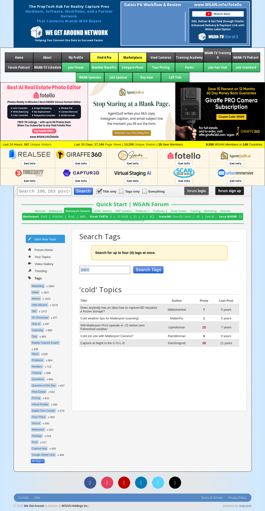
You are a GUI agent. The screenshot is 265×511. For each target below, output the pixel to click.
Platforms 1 (143, 211)
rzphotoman (177, 327)
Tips (34, 336)
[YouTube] (124, 483)
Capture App (39, 448)
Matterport (55, 211)
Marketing (210, 211)
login (196, 191)
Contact (24, 497)
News (35, 353)
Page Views (107, 144)
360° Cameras (123, 211)
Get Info (29, 163)
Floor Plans (39, 416)
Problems (37, 360)
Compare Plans (132, 67)
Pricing (36, 398)
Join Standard (246, 67)
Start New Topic (42, 239)
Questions (38, 379)
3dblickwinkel (177, 309)
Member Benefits (104, 67)
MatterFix (176, 318)
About (47, 57)
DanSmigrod (176, 343)
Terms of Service (212, 497)
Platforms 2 (160, 211)
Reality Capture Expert (45, 342)
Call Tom (175, 77)
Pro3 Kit (58, 216)
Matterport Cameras (78, 211)
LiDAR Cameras (103, 211)
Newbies (37, 366)
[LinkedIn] (141, 483)
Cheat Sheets (178, 211)
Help (37, 497)
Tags (35, 278)
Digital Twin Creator (43, 410)
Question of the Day (44, 385)
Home (19, 57)
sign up (229, 191)
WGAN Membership (132, 220)
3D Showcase (40, 317)
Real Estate (39, 391)
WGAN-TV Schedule (47, 67)
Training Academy (189, 57)
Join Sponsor (118, 77)
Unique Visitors (37, 144)
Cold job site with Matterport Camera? (106, 336)
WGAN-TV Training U (217, 55)
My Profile (76, 57)
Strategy (37, 435)
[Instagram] (107, 483)
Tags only (130, 191)
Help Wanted (39, 304)
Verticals (225, 211)
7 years (226, 327)
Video (35, 292)
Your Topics (39, 256)
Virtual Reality (40, 404)
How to (36, 323)
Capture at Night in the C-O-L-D (102, 343)
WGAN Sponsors (90, 77)
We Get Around (34, 506)
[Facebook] (90, 483)
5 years (226, 309)
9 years (226, 336)
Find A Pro (104, 57)
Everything (154, 191)
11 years (226, 343)
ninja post (245, 506)
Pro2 (71, 216)
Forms (189, 67)
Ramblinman (176, 336)
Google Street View (43, 454)
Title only (107, 191)
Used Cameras (161, 57)
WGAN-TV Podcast (246, 57)
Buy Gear (146, 77)
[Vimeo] (158, 483)
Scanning (37, 330)
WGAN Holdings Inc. (75, 506)
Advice (36, 298)
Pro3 (44, 216)
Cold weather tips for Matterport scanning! (109, 318)
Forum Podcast (19, 67)
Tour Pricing (161, 67)
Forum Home (40, 249)
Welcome (40, 211)
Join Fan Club (217, 67)
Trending (37, 270)
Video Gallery (41, 263)
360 (34, 311)
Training (195, 211)
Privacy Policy (237, 497)
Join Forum (76, 67)
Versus (36, 423)
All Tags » (38, 461)
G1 (240, 216)
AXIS (82, 216)
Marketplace (132, 57)
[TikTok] (175, 483)
